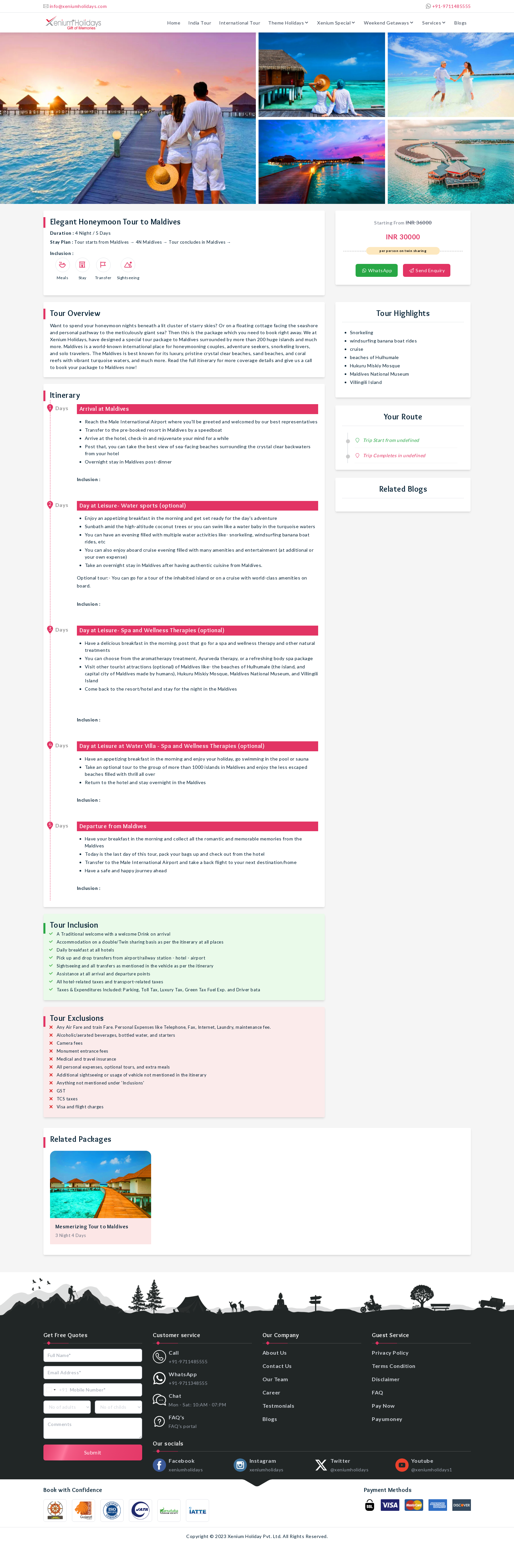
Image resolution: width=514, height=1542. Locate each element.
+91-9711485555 (448, 6)
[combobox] (56, 1390)
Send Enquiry (427, 270)
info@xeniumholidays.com (75, 6)
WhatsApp (376, 270)
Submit (92, 1452)
